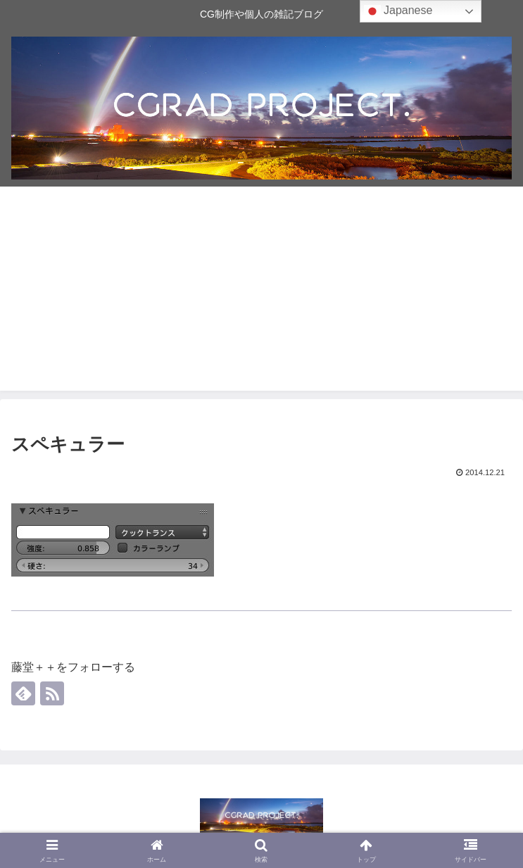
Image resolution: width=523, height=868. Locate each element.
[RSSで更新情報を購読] (52, 693)
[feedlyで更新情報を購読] (23, 693)
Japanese (398, 11)
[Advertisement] (261, 292)
